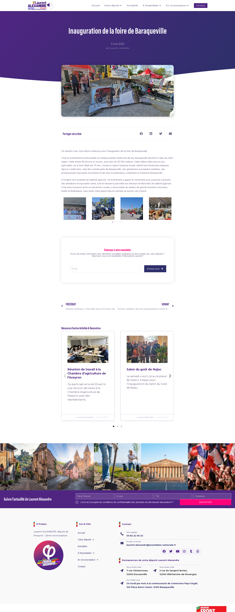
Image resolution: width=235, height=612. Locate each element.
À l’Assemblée (86, 553)
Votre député (86, 539)
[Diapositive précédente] (64, 376)
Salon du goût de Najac (143, 366)
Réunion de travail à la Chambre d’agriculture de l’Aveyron (86, 372)
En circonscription (88, 559)
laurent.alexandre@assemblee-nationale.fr (151, 545)
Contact (81, 566)
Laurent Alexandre (84, 428)
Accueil (81, 533)
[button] (141, 133)
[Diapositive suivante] (170, 376)
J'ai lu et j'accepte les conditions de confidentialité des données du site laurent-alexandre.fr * (127, 502)
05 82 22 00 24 (134, 535)
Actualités (82, 546)
